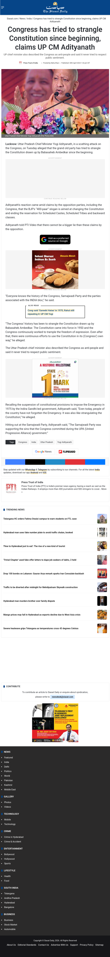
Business (8, 920)
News (22, 18)
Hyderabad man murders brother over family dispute (29, 601)
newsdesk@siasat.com (62, 697)
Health (7, 876)
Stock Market (10, 924)
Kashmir (8, 785)
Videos (7, 807)
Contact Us (43, 945)
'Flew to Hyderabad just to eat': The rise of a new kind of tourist (34, 546)
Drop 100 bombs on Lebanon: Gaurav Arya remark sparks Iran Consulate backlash (43, 573)
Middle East (10, 789)
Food (6, 880)
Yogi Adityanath (64, 442)
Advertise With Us (59, 945)
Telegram (42, 469)
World (7, 776)
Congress (22, 442)
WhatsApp (30, 469)
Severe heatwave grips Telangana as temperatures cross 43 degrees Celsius (40, 628)
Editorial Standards (27, 945)
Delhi (6, 766)
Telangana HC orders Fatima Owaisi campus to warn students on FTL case (40, 518)
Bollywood (9, 854)
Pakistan (8, 780)
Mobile (7, 819)
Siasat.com (11, 18)
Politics (8, 771)
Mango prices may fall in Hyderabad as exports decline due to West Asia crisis (41, 614)
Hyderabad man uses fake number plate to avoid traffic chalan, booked (38, 532)
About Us (11, 945)
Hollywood (9, 859)
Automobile (10, 929)
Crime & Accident (12, 841)
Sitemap (99, 945)
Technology (10, 824)
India (29, 18)
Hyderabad (9, 902)
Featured (8, 757)
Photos (7, 802)
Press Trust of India (30, 63)
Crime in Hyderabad (14, 837)
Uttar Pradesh (46, 442)
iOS (44, 472)
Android (34, 472)
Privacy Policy (86, 945)
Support (74, 945)
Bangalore (9, 907)
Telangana (9, 893)
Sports (7, 863)
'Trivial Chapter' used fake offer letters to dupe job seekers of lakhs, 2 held (39, 560)
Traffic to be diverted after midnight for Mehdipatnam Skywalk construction (40, 587)
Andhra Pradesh (12, 898)
